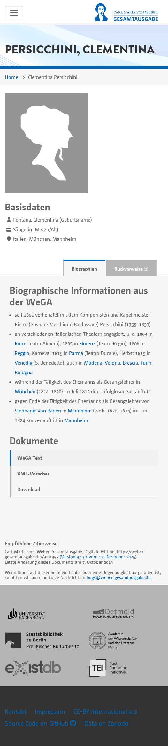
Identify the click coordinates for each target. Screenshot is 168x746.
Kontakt (16, 711)
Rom (20, 343)
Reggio (22, 353)
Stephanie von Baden (38, 410)
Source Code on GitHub (40, 723)
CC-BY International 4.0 (105, 711)
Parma (76, 353)
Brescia (130, 362)
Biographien (84, 268)
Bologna (24, 372)
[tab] (84, 268)
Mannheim (80, 410)
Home (11, 77)
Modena (93, 362)
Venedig (23, 362)
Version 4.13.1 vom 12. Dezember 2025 (98, 556)
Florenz (87, 343)
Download (28, 489)
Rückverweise (131, 268)
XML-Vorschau (33, 473)
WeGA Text (29, 458)
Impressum (50, 711)
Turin (146, 362)
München (25, 391)
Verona (112, 362)
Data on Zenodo (106, 723)
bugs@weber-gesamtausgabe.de (118, 577)
